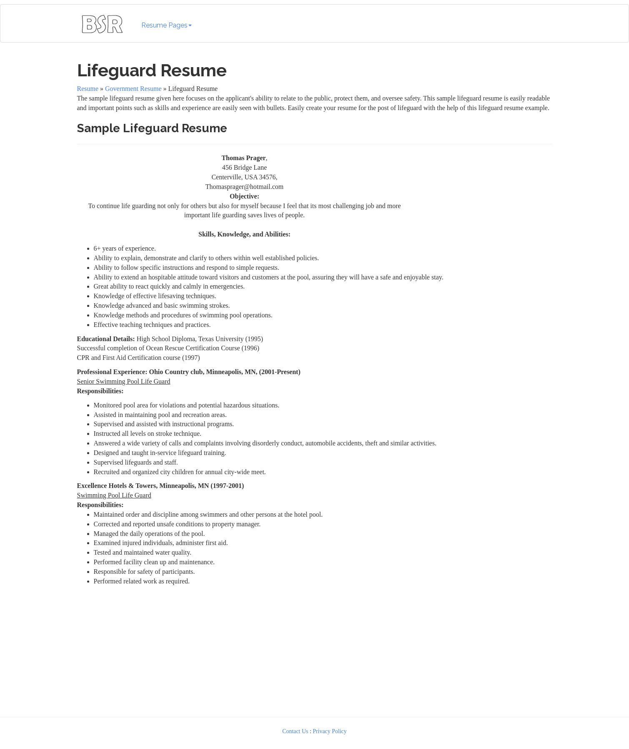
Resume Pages (166, 25)
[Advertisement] (484, 205)
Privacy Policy (330, 731)
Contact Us (295, 731)
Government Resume (133, 88)
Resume (88, 88)
